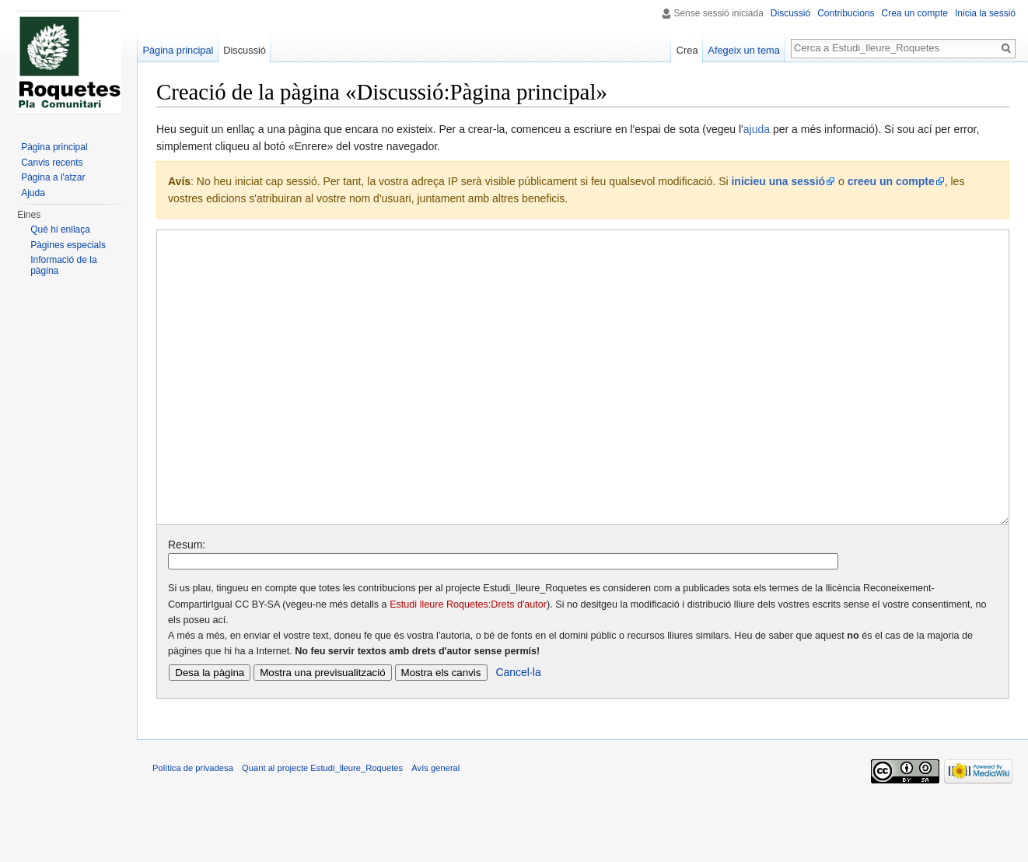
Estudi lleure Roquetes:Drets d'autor (468, 662)
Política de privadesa (192, 826)
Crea (687, 50)
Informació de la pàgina (63, 265)
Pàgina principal (177, 50)
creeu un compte (891, 181)
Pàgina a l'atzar (53, 177)
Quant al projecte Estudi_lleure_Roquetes (322, 826)
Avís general (435, 826)
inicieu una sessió (778, 181)
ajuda (756, 129)
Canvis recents (51, 162)
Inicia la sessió (985, 13)
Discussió (790, 13)
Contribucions (845, 13)
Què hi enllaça (60, 229)
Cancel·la (517, 730)
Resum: (186, 603)
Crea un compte (915, 13)
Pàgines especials (68, 245)
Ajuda (33, 192)
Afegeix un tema (743, 50)
